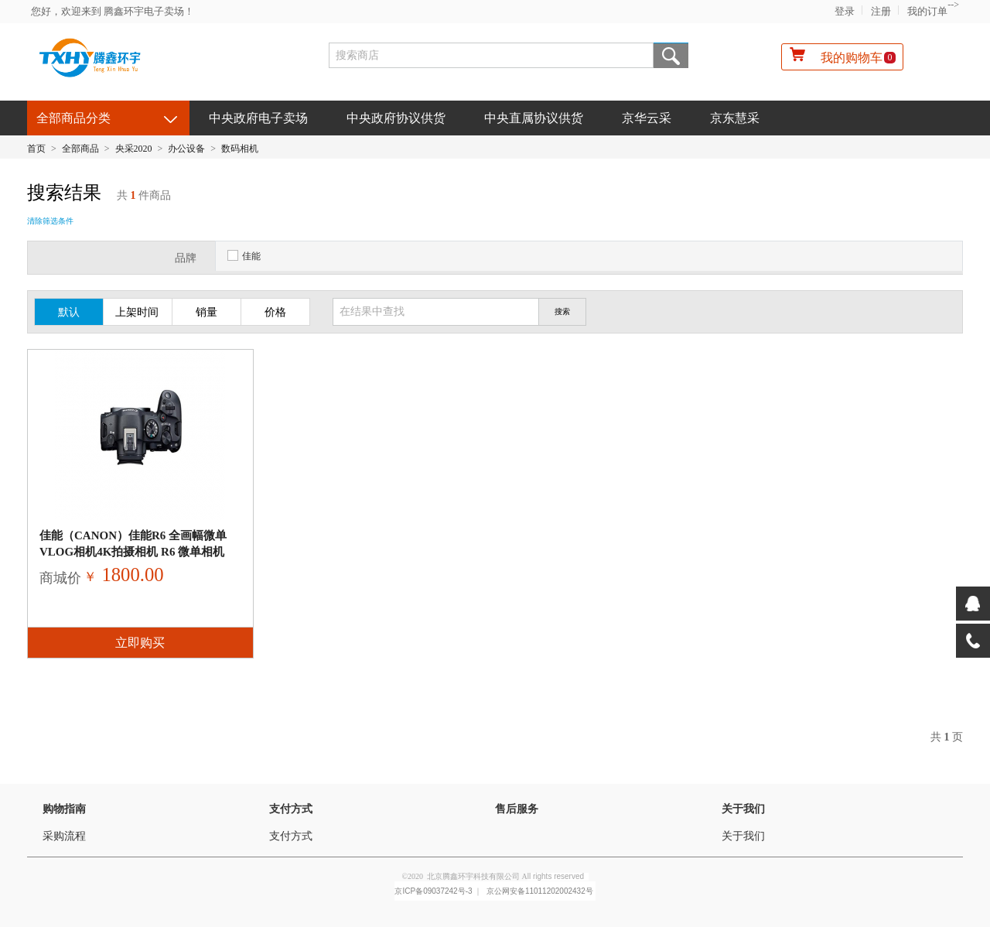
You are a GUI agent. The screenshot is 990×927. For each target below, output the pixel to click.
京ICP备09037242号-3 (433, 891)
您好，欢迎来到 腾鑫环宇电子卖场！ (112, 11)
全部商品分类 (73, 118)
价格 (275, 312)
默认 (69, 312)
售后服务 (516, 809)
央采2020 (133, 148)
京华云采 (646, 118)
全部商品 (80, 148)
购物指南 (64, 809)
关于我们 (743, 809)
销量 (206, 312)
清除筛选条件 (50, 221)
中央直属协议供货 (533, 118)
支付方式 (290, 809)
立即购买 (140, 642)
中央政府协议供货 (396, 118)
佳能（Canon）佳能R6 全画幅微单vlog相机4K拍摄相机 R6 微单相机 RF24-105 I (133, 551)
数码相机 (239, 148)
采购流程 (64, 836)
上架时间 (137, 312)
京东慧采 (735, 118)
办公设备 (186, 148)
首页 (36, 148)
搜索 (671, 55)
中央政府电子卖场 (258, 118)
